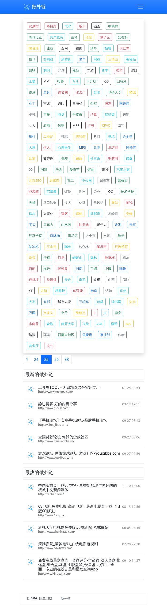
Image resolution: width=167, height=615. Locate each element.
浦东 (108, 103)
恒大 (46, 147)
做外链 (34, 7)
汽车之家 (123, 169)
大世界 (124, 48)
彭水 (97, 92)
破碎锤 (48, 158)
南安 (118, 312)
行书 (90, 125)
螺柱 (32, 136)
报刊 (32, 59)
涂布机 (66, 59)
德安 (64, 158)
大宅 (32, 301)
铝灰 (126, 257)
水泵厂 (81, 92)
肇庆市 (102, 246)
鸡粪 (100, 301)
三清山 (113, 59)
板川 (82, 26)
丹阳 (61, 103)
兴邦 (46, 301)
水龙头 (48, 312)
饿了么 (105, 37)
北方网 (113, 147)
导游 (90, 70)
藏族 (79, 158)
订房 (61, 257)
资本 (105, 70)
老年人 (102, 224)
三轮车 (84, 301)
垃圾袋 (52, 279)
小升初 (91, 81)
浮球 (61, 70)
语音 (89, 37)
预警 (108, 48)
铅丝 (93, 103)
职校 (32, 114)
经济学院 (35, 235)
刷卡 (121, 235)
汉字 (121, 125)
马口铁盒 (50, 202)
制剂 (46, 70)
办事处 (48, 213)
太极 (32, 81)
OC (110, 191)
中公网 (87, 180)
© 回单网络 (40, 598)
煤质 (68, 191)
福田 (79, 48)
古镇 (44, 290)
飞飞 (75, 81)
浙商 (79, 268)
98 (67, 359)
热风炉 (98, 202)
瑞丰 (68, 246)
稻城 (132, 92)
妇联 (32, 70)
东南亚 (34, 323)
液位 (75, 70)
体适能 (78, 290)
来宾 (132, 224)
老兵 (46, 92)
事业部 (105, 334)
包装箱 (34, 191)
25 (46, 359)
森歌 (50, 323)
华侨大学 (114, 92)
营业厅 (34, 345)
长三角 (95, 158)
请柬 (64, 213)
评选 (58, 169)
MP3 (82, 147)
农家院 (54, 180)
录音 (32, 257)
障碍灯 (52, 26)
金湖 (118, 224)
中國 (108, 268)
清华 (93, 48)
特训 (61, 114)
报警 (60, 81)
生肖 (74, 37)
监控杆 (123, 37)
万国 (32, 312)
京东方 (48, 224)
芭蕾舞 (52, 191)
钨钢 (126, 114)
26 (56, 359)
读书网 (116, 301)
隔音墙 (34, 48)
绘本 (97, 147)
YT (31, 290)
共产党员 (56, 37)
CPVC (106, 125)
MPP (76, 125)
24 (36, 359)
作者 (121, 334)
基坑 (111, 136)
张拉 (50, 48)
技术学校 (127, 191)
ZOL (100, 323)
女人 (32, 125)
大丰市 (90, 235)
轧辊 (64, 136)
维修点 (81, 312)
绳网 (82, 191)
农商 (46, 125)
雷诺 (46, 103)
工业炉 (48, 136)
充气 (50, 345)
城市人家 (64, 301)
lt (95, 312)
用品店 (73, 235)
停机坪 (34, 279)
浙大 (68, 202)
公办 (97, 191)
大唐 (32, 147)
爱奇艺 (75, 169)
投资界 (63, 268)
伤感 (32, 92)
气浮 (68, 26)
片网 (97, 136)
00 (31, 169)
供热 (123, 290)
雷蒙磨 (87, 334)
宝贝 (32, 224)
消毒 (93, 114)
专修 (129, 213)
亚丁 (32, 103)
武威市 (34, 26)
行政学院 (121, 246)
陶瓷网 (124, 103)
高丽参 (122, 180)
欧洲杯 (110, 257)
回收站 (122, 81)
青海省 (77, 103)
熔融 (90, 169)
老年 (82, 59)
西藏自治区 (66, 334)
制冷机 (34, 246)
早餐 (46, 114)
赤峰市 (113, 213)
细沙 (105, 169)
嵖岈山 (77, 257)
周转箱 (81, 136)
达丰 (132, 301)
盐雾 (32, 158)
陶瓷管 (131, 147)
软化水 (84, 246)
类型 (119, 70)
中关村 (113, 26)
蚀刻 (61, 125)
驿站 (114, 202)
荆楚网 (113, 158)
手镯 (93, 268)
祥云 (46, 268)
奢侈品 (131, 59)
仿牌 (82, 202)
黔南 (94, 290)
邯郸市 (95, 213)
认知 (108, 290)
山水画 (66, 224)
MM (46, 81)
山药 (111, 279)
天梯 (32, 202)
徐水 (32, 213)
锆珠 (32, 334)
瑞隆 (122, 268)
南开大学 (67, 323)
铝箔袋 (110, 114)
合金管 (128, 136)
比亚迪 (84, 224)
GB (106, 81)
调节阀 (63, 92)
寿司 (82, 279)
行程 (46, 257)
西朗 (32, 268)
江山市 (52, 246)
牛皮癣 (77, 114)
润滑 (44, 169)
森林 (93, 257)
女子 (64, 312)
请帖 (79, 213)
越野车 (105, 180)
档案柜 (60, 290)
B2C (128, 323)
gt (105, 312)
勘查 (97, 26)
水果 (106, 235)
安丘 (68, 279)
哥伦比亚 (35, 37)
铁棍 (97, 279)
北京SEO (35, 180)
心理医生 (64, 147)
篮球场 (55, 235)
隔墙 (46, 334)
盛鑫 (129, 158)
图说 (129, 202)
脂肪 (126, 279)
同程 (97, 59)
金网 (64, 48)
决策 (85, 323)
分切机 (48, 59)
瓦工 (70, 180)
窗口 (134, 70)
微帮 (114, 323)
